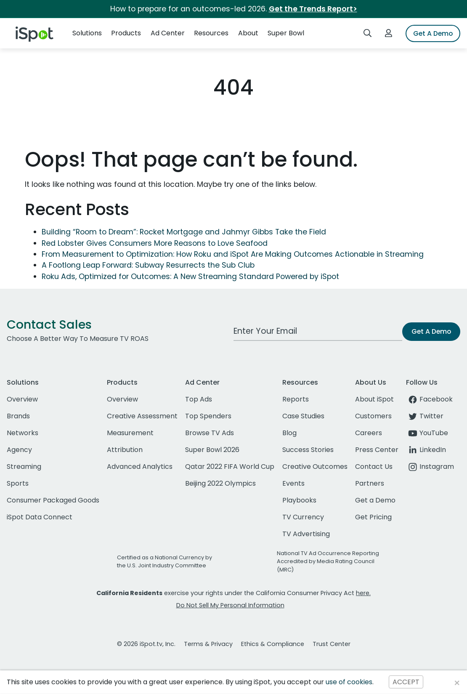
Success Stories (308, 450)
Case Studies (303, 416)
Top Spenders (208, 416)
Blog (289, 433)
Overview (22, 399)
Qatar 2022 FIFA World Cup (229, 466)
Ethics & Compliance (272, 644)
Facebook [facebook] (429, 399)
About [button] (248, 33)
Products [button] (126, 33)
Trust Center (331, 644)
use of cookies (349, 682)
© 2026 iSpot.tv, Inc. (146, 644)
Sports (18, 483)
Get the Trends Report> (313, 9)
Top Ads (198, 399)
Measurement (130, 433)
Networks (22, 433)
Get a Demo (375, 500)
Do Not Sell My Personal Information (230, 605)
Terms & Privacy (208, 644)
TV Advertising (306, 534)
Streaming (24, 466)
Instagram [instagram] (430, 466)
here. (363, 593)
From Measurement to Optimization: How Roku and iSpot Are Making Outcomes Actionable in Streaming (233, 254)
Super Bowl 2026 (212, 450)
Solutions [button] (87, 33)
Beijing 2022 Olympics (220, 483)
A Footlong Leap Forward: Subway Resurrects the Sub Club (148, 265)
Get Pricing (373, 517)
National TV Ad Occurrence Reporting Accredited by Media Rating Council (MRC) (328, 561)
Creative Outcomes (315, 466)
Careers (368, 433)
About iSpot (374, 399)
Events (293, 483)
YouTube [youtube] (427, 433)
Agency (19, 450)
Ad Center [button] (168, 33)
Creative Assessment (142, 416)
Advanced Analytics (139, 466)
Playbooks (299, 500)
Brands (18, 416)
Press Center (376, 450)
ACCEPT (406, 682)
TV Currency (303, 517)
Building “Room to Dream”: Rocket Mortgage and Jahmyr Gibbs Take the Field (184, 232)
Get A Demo (433, 33)
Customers (373, 416)
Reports (295, 399)
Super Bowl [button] (286, 33)
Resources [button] (211, 33)
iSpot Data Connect (39, 517)
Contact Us (374, 466)
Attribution (125, 450)
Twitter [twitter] (424, 416)
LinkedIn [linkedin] (426, 450)
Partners (369, 483)
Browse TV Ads (209, 433)
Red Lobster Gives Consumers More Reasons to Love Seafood (155, 243)
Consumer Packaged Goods (53, 500)
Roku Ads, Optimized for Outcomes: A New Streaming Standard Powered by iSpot (190, 276)
